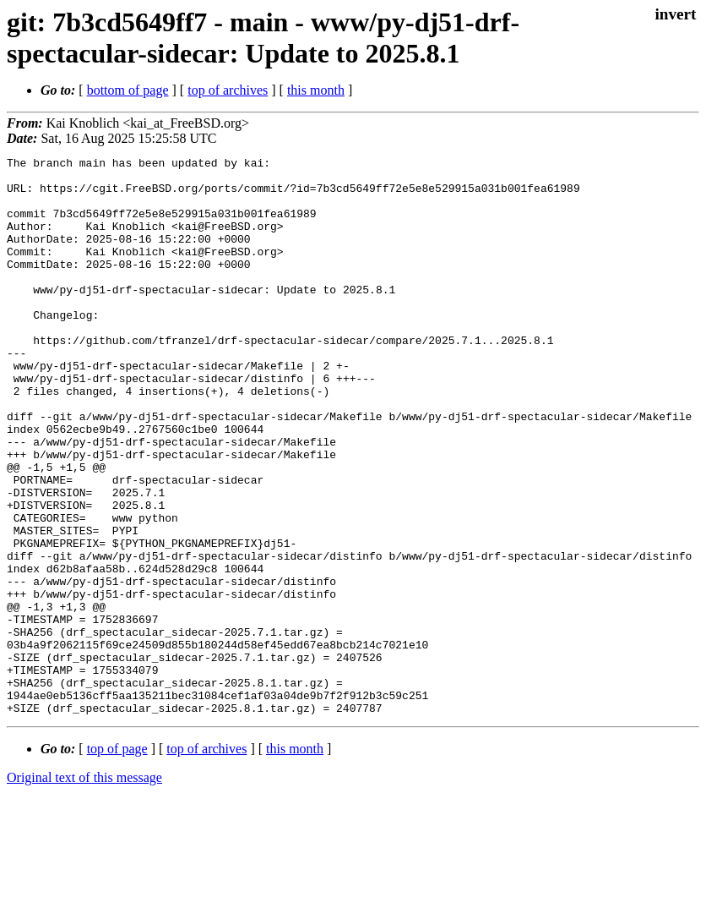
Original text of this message (84, 889)
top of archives (227, 90)
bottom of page (128, 90)
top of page (117, 860)
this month (316, 90)
